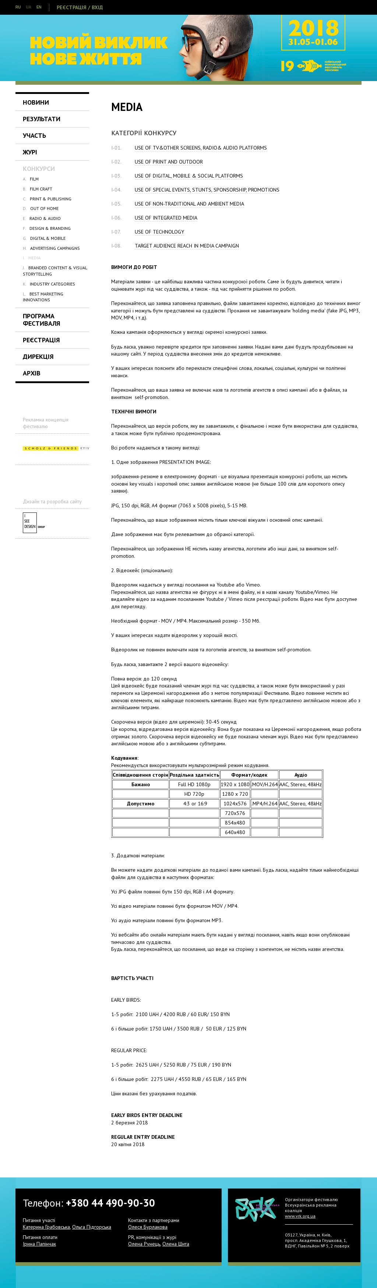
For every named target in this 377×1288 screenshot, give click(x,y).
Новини (36, 102)
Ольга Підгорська (91, 1227)
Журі (30, 152)
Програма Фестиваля (41, 320)
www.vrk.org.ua (300, 1216)
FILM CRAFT (37, 189)
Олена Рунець (144, 1243)
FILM (31, 179)
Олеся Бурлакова (148, 1227)
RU (18, 7)
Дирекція (38, 356)
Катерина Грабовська (46, 1227)
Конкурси (39, 168)
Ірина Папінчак (39, 1243)
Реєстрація (41, 340)
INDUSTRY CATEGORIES (49, 284)
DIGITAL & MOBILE (44, 238)
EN (39, 7)
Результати (41, 119)
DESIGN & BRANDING (47, 228)
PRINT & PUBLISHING (47, 199)
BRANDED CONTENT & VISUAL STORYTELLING (55, 271)
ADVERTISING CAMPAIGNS (51, 248)
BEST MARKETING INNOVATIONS (43, 297)
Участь (34, 135)
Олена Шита (175, 1243)
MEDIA (31, 258)
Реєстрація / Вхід (80, 7)
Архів (31, 373)
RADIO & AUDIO (42, 218)
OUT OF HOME (41, 208)
